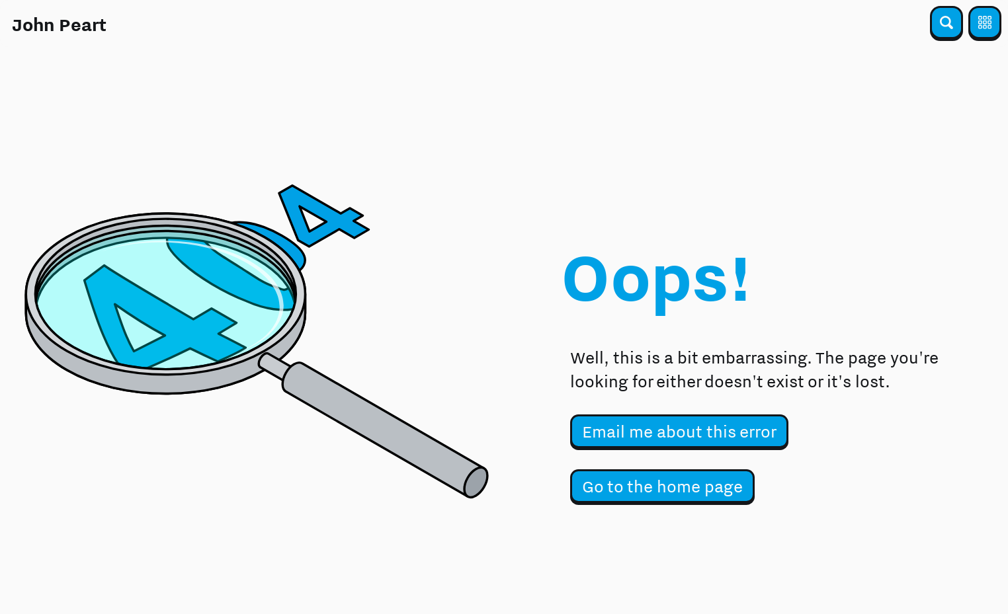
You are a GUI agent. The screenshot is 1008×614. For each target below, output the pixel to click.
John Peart (59, 24)
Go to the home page (662, 486)
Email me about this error (679, 431)
